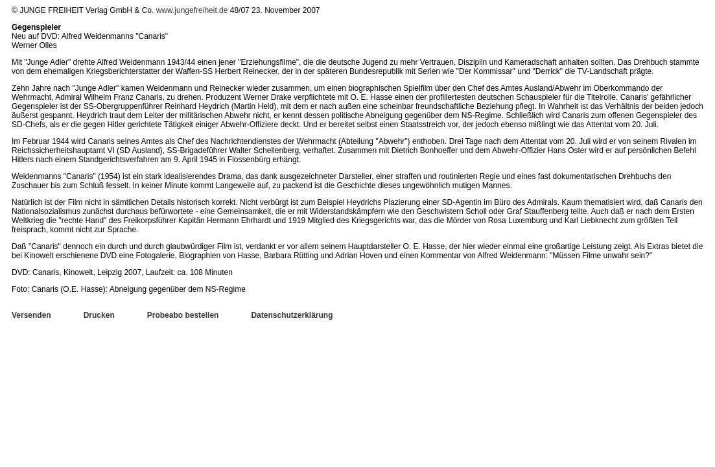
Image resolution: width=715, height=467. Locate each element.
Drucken (99, 315)
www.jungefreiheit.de (192, 10)
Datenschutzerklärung (292, 315)
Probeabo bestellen (183, 315)
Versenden (31, 315)
